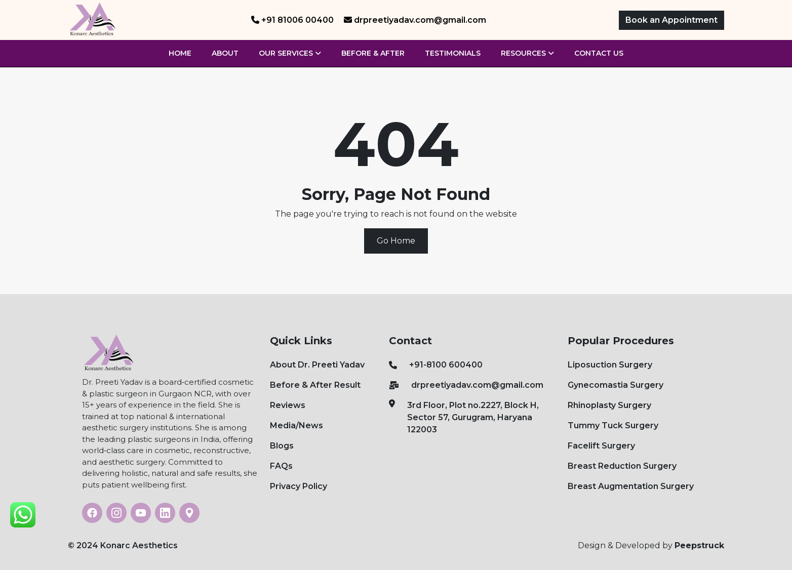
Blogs (282, 446)
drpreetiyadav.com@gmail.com (466, 385)
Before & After (373, 53)
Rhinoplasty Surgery (609, 405)
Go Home (396, 241)
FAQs (281, 466)
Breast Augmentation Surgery (631, 486)
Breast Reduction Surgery (622, 466)
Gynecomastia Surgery (615, 385)
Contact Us (598, 53)
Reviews (287, 405)
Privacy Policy (298, 486)
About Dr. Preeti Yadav (317, 365)
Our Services (290, 53)
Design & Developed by (651, 545)
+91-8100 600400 (436, 365)
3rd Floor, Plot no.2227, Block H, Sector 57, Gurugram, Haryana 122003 (464, 416)
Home (180, 53)
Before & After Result (315, 385)
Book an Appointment (671, 20)
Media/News (296, 425)
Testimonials (453, 53)
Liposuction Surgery (610, 365)
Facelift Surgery (601, 446)
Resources (527, 53)
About (225, 53)
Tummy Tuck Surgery (613, 425)
